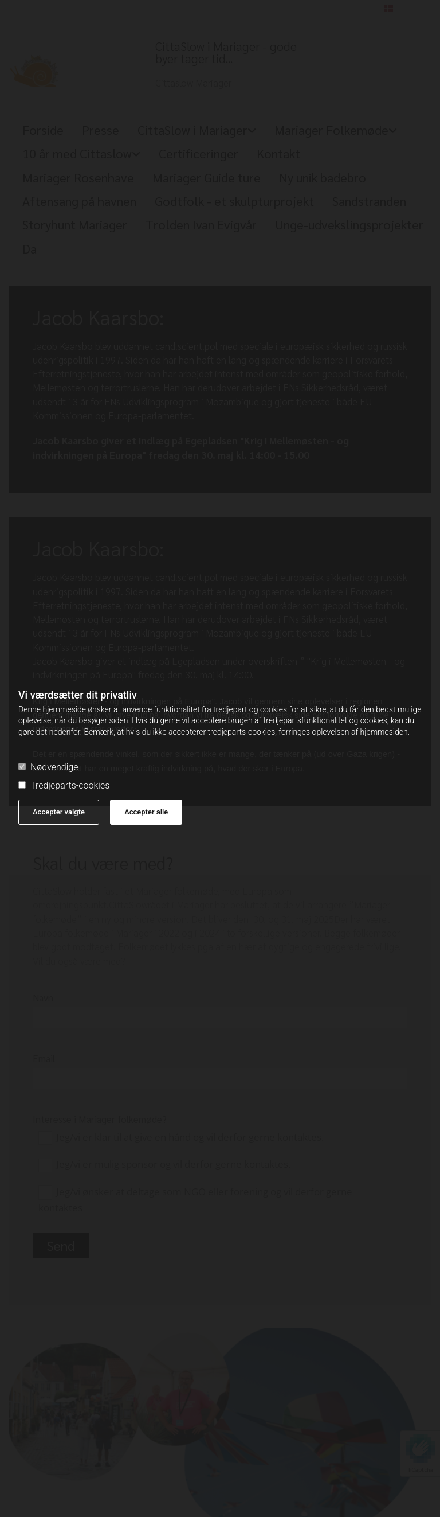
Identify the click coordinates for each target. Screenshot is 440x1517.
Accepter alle (146, 812)
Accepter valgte (59, 812)
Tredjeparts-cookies (63, 785)
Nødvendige (48, 767)
